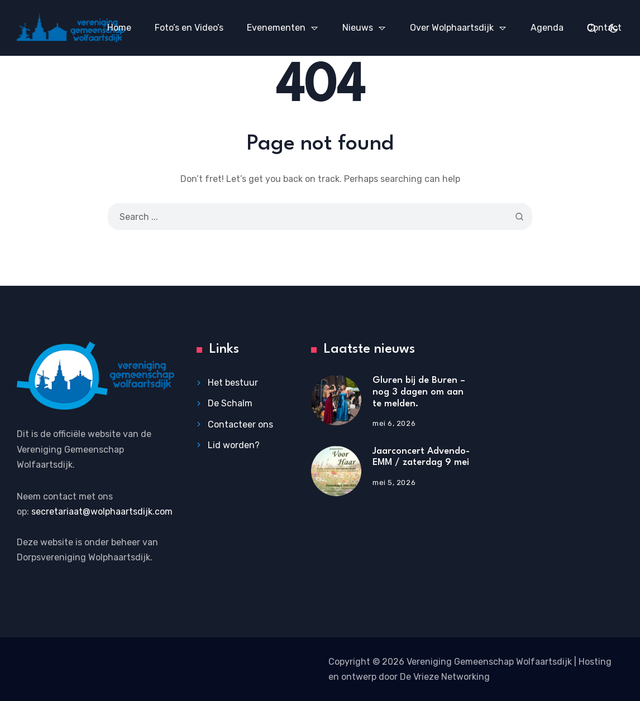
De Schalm (230, 403)
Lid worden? (234, 445)
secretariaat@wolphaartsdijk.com (102, 511)
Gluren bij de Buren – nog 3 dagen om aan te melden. (418, 392)
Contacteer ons (240, 424)
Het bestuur (233, 382)
